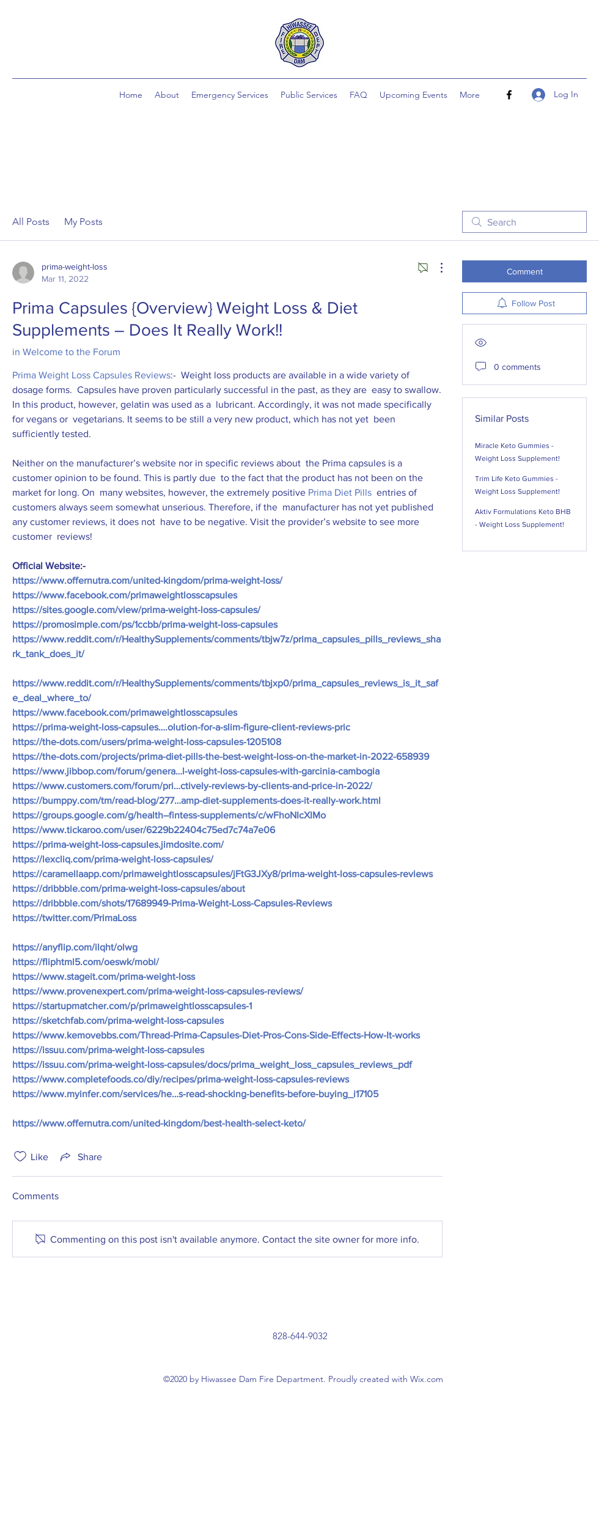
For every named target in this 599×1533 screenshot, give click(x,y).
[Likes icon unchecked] (20, 1156)
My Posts (83, 221)
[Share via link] (80, 1156)
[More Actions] (435, 267)
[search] (524, 222)
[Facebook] (509, 95)
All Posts (31, 221)
